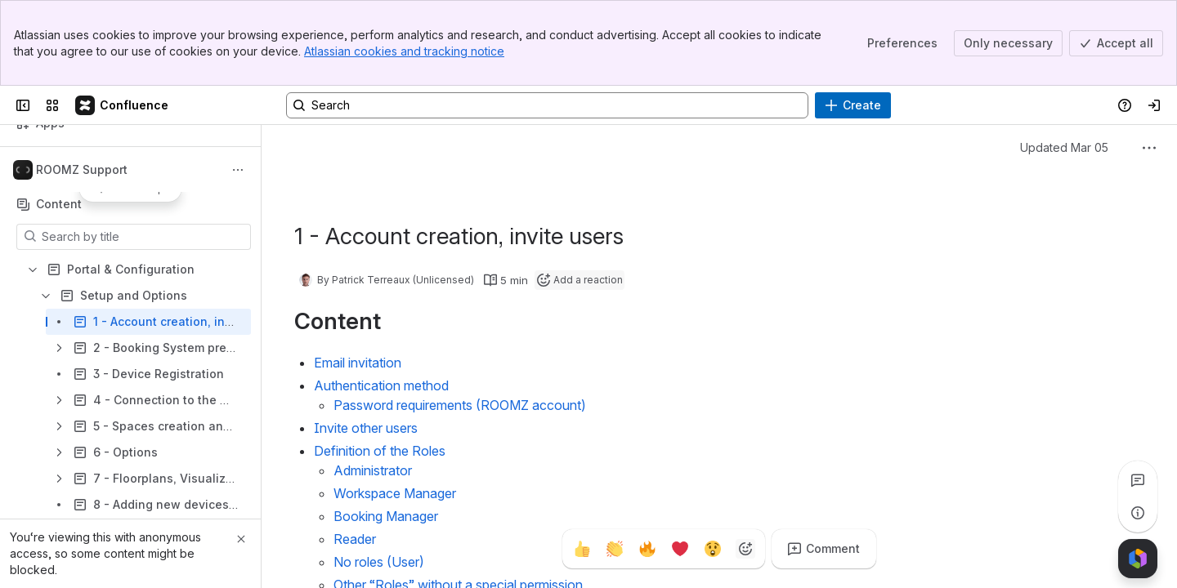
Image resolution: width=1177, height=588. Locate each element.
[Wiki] (122, 105)
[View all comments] (1138, 480)
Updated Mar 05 (1064, 147)
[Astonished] (713, 549)
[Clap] (615, 549)
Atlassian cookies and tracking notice (404, 51)
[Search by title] (143, 236)
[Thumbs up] (582, 549)
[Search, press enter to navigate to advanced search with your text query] (547, 105)
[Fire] (647, 549)
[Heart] (680, 549)
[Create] (853, 105)
